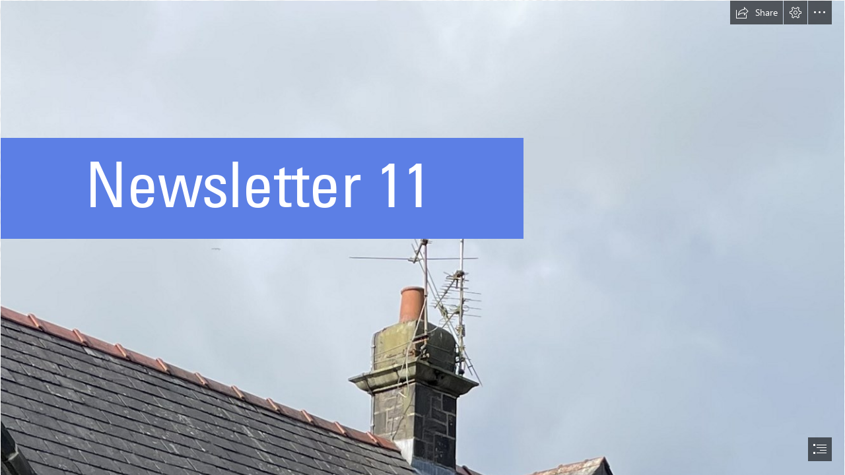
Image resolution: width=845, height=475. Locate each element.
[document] (422, 237)
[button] (756, 12)
